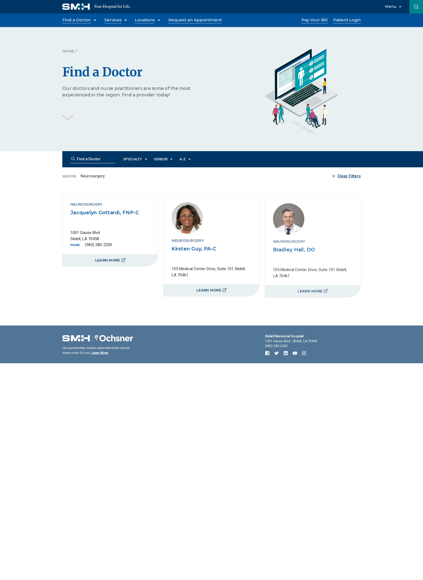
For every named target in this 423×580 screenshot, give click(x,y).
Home (68, 51)
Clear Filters (346, 176)
